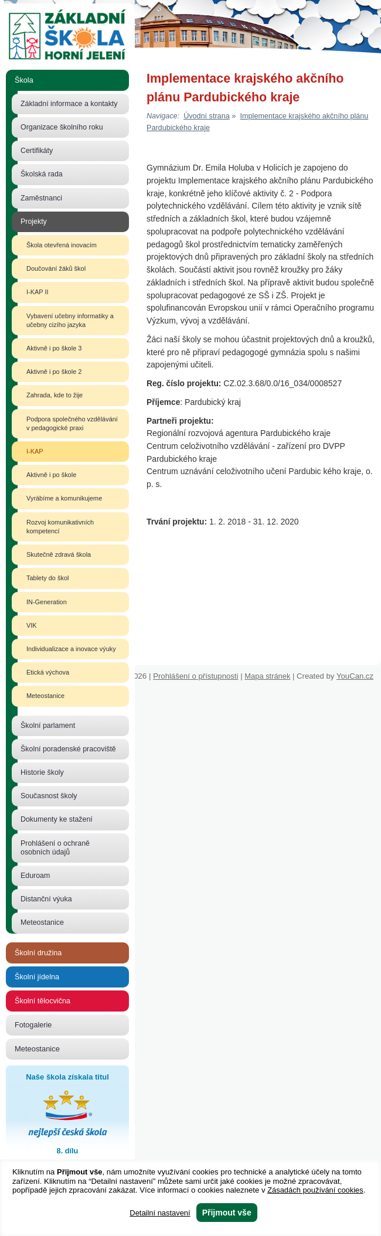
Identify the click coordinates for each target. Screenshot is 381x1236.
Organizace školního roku (62, 127)
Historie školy (42, 772)
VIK (31, 625)
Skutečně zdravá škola (58, 554)
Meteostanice (45, 695)
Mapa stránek (267, 676)
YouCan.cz (358, 675)
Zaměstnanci (41, 198)
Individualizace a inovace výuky (71, 648)
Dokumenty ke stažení (57, 819)
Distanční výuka (46, 899)
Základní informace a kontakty (69, 104)
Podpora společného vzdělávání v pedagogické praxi (72, 423)
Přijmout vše (226, 1212)
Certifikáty (37, 151)
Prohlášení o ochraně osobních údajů (55, 847)
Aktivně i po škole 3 (53, 348)
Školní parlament (48, 725)
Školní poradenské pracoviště (68, 749)
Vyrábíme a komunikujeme (64, 498)
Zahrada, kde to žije (54, 395)
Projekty (34, 221)
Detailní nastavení (160, 1212)
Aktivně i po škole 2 (53, 371)
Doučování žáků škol (56, 268)
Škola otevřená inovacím (61, 244)
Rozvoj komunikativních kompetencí (60, 526)
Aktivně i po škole (51, 474)
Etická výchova (47, 672)
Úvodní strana (206, 116)
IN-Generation (46, 601)
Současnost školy (49, 796)
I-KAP (34, 451)
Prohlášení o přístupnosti (195, 676)
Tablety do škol (47, 577)
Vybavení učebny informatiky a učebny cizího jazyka (70, 320)
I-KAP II (37, 291)
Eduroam (35, 875)
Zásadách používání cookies (315, 1190)
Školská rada (42, 174)
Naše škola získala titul (67, 1115)
